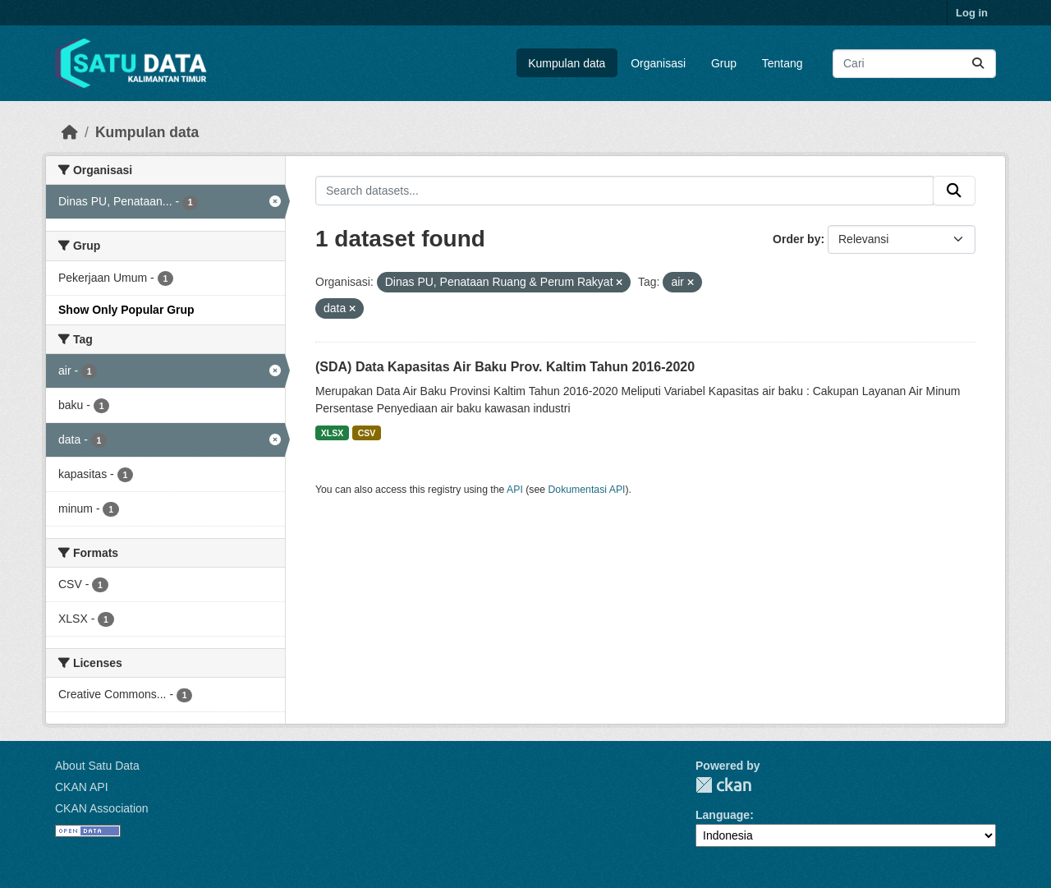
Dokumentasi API (587, 489)
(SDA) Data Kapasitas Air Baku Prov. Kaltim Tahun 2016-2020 (505, 367)
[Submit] (978, 63)
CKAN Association (102, 808)
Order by (796, 239)
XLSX (332, 433)
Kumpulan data (566, 63)
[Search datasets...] (914, 63)
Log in (972, 13)
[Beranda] (70, 132)
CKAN (723, 785)
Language (722, 814)
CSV (367, 433)
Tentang (782, 63)
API (515, 489)
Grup (724, 63)
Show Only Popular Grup (126, 309)
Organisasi (658, 63)
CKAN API (81, 787)
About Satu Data (97, 765)
